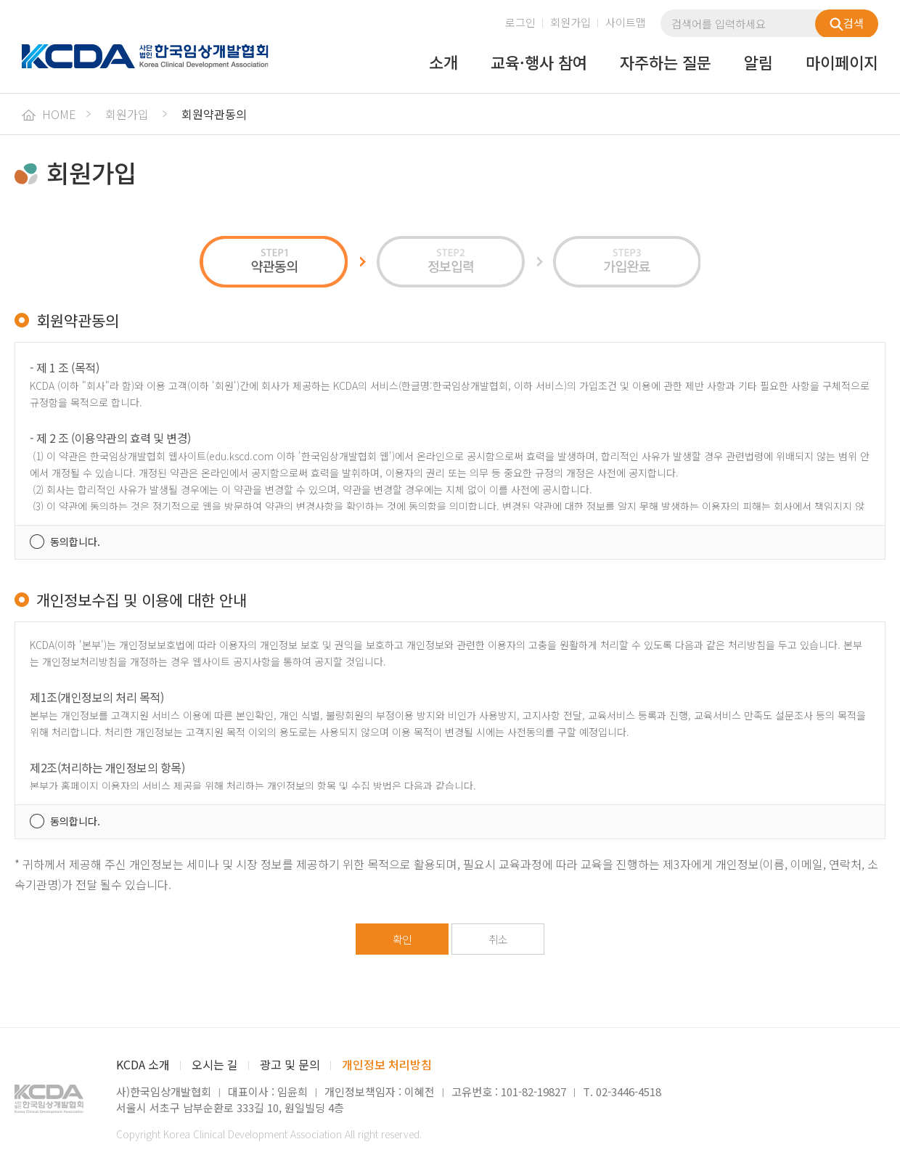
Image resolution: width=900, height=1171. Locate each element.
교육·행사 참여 (539, 63)
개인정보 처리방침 (387, 1064)
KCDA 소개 (143, 1064)
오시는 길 (215, 1064)
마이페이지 (842, 63)
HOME (49, 114)
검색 (847, 23)
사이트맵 (625, 22)
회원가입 (570, 22)
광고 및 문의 (290, 1064)
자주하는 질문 (665, 63)
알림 (758, 63)
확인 (402, 939)
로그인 (520, 22)
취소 (497, 939)
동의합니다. (75, 541)
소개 (443, 63)
